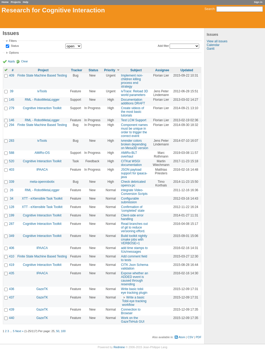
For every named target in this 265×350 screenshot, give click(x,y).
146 (11, 120)
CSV (190, 337)
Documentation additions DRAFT (133, 101)
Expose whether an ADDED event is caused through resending (134, 278)
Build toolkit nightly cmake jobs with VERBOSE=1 (134, 239)
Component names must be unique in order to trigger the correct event (134, 130)
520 (11, 161)
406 (11, 248)
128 (11, 207)
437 (11, 297)
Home (5, 2)
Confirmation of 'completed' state (132, 208)
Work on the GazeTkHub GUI (132, 319)
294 (11, 125)
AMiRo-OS (42, 153)
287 (11, 224)
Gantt (210, 48)
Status (14, 46)
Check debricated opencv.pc (133, 183)
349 (11, 236)
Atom (182, 337)
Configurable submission (130, 200)
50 (57, 331)
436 (11, 289)
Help (25, 2)
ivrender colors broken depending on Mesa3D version (134, 144)
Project (43, 70)
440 (11, 318)
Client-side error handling (132, 217)
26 (11, 190)
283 (11, 141)
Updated (186, 70)
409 (11, 75)
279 (11, 108)
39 (11, 91)
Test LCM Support (133, 120)
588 (11, 153)
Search (209, 9)
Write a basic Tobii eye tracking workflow (134, 301)
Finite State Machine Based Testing (42, 75)
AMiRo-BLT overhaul (129, 154)
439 (11, 309)
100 (63, 331)
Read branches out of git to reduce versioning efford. (134, 227)
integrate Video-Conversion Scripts (134, 192)
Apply (11, 61)
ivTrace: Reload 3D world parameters (134, 93)
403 (11, 169)
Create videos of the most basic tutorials (132, 111)
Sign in (258, 2)
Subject (136, 70)
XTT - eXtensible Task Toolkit (42, 198)
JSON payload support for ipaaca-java (134, 173)
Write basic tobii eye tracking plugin (134, 291)
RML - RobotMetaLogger (42, 100)
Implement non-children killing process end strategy (132, 81)
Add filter (163, 45)
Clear (24, 61)
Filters (13, 40)
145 (11, 100)
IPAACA (42, 169)
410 (11, 256)
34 (11, 198)
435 (11, 273)
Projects (16, 2)
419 (11, 265)
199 (11, 215)
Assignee (162, 70)
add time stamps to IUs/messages (134, 249)
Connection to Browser (130, 311)
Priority (109, 70)
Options (14, 52)
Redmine (119, 347)
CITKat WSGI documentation (131, 163)
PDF (199, 337)
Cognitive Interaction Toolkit (42, 108)
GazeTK (42, 289)
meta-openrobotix (42, 182)
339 (11, 182)
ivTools (42, 91)
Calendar (213, 45)
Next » (19, 331)
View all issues (217, 41)
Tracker (76, 70)
